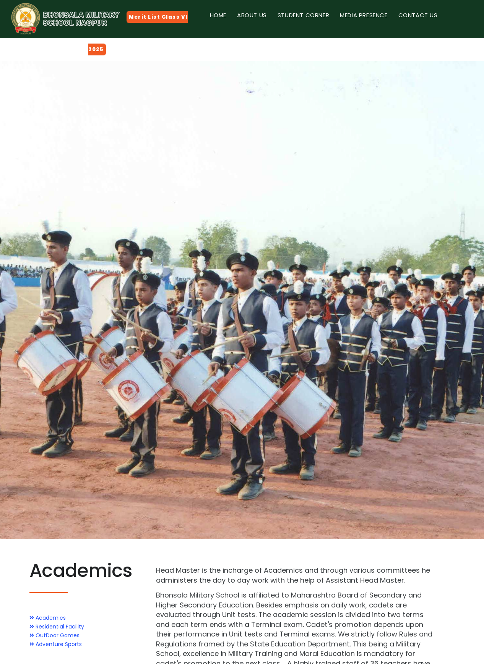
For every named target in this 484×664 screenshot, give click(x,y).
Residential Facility (56, 626)
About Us (252, 15)
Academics (47, 618)
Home (218, 15)
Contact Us (418, 15)
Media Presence (363, 15)
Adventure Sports (55, 644)
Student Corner (303, 15)
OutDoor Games (54, 635)
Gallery (222, 46)
